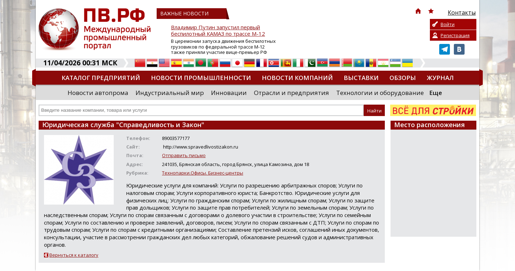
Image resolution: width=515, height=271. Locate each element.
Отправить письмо (184, 155)
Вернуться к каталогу (73, 255)
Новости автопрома (98, 93)
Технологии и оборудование (380, 93)
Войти (448, 24)
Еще (435, 93)
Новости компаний (297, 78)
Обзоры (402, 78)
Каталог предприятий (101, 78)
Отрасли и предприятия (291, 93)
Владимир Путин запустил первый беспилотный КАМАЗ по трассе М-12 (218, 30)
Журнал (440, 78)
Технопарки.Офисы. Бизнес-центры (202, 173)
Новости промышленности (201, 78)
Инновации (229, 93)
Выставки (361, 78)
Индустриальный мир (170, 93)
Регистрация (455, 35)
